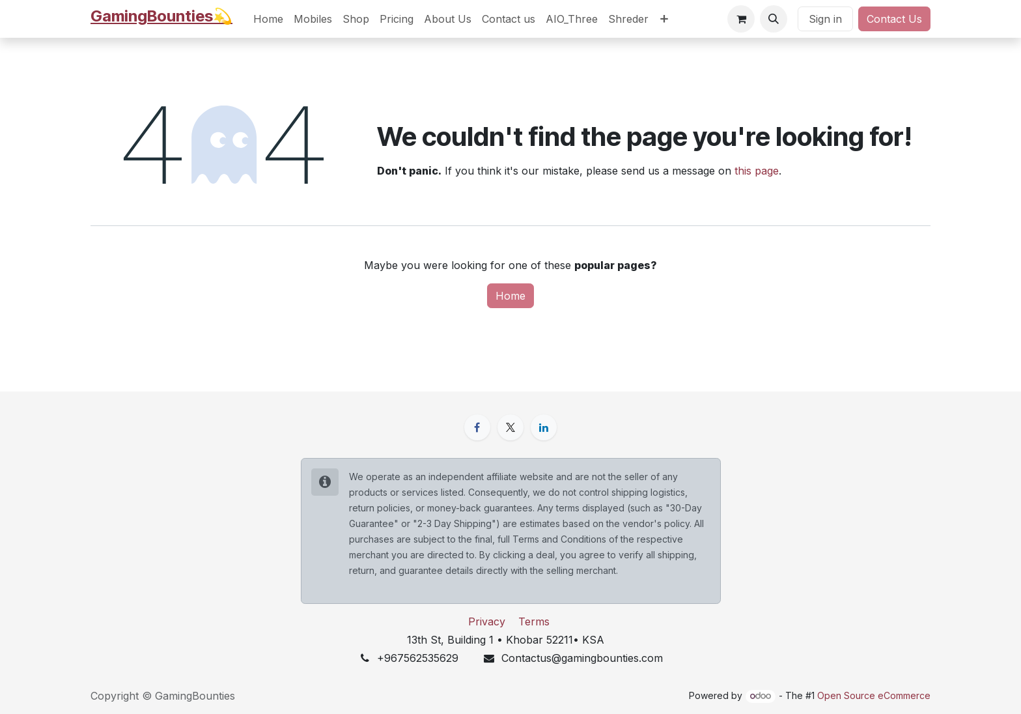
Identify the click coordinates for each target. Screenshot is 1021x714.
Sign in (825, 18)
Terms (534, 621)
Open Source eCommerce (873, 695)
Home (510, 295)
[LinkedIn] (544, 427)
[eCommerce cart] (741, 19)
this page (756, 170)
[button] (773, 19)
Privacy (486, 621)
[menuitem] (268, 19)
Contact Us (894, 18)
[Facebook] (477, 427)
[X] (510, 427)
